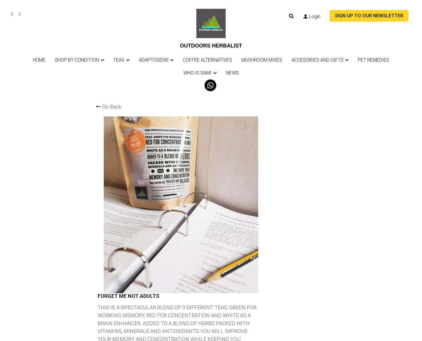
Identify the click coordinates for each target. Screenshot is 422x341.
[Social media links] (12, 14)
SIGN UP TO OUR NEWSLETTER (369, 15)
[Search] (291, 16)
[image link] (211, 23)
